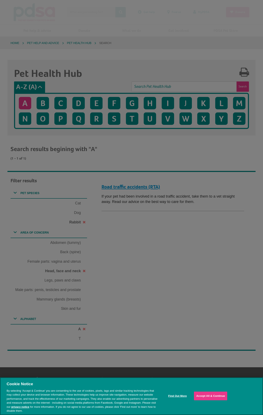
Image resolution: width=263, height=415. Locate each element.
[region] (131, 396)
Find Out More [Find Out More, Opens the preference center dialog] (177, 395)
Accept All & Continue (210, 395)
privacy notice (20, 406)
